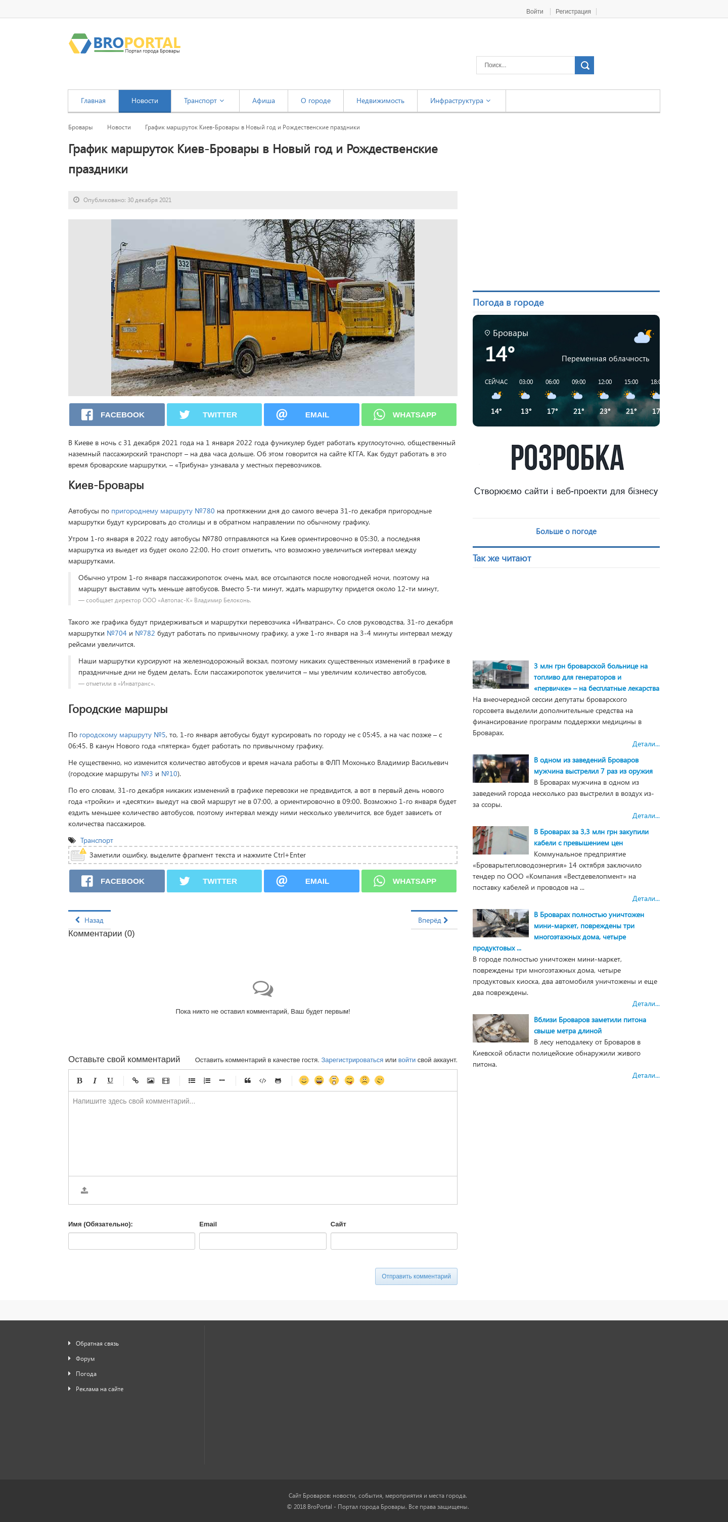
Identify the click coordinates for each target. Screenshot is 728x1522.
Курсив (94, 1080)
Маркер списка (222, 1080)
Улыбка (303, 1080)
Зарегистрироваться (352, 1060)
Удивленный (334, 1080)
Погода (86, 1373)
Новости (119, 127)
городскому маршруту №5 (122, 734)
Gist (278, 1080)
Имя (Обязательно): (100, 1224)
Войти (535, 11)
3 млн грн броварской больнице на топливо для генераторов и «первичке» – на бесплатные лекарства (596, 677)
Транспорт (97, 840)
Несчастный (364, 1080)
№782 (145, 633)
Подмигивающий (379, 1080)
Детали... (646, 743)
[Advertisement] (566, 199)
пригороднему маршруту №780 (163, 510)
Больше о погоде (566, 531)
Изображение (150, 1080)
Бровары (80, 127)
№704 (117, 633)
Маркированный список (191, 1080)
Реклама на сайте (99, 1389)
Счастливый (319, 1080)
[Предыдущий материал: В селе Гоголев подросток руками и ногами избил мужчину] (89, 919)
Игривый (349, 1080)
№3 (147, 773)
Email (208, 1224)
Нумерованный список (206, 1080)
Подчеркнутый (109, 1080)
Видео (165, 1080)
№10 (169, 773)
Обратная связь (97, 1343)
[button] (493, 396)
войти (407, 1060)
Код (262, 1080)
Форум (85, 1358)
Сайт (338, 1224)
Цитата (247, 1080)
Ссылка (135, 1080)
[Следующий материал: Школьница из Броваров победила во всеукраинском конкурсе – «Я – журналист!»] (434, 919)
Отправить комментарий (416, 1276)
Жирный (79, 1080)
